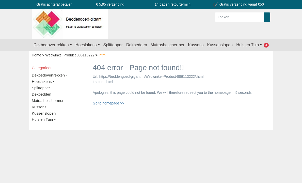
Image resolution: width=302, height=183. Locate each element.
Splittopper (113, 45)
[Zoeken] (239, 17)
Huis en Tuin (247, 45)
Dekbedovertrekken (51, 45)
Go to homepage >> (108, 103)
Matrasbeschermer (167, 45)
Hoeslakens (86, 45)
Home (37, 55)
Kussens (195, 45)
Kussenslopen (220, 45)
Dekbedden (136, 45)
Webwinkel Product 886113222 (70, 55)
